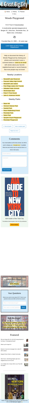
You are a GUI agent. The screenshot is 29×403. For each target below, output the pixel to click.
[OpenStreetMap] (19, 24)
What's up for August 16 (6, 344)
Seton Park (7, 115)
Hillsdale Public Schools (11, 88)
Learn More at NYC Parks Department (14, 46)
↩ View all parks (7, 126)
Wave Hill (7, 103)
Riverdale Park (8, 113)
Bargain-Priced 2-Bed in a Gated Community (10, 354)
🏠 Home (7, 11)
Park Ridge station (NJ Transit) (14, 86)
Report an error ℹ (14, 130)
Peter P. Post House (10, 93)
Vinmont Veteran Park (11, 106)
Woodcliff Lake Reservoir (12, 79)
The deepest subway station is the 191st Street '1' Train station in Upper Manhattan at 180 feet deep (14, 325)
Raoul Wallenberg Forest (12, 110)
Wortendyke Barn (9, 91)
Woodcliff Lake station (11, 84)
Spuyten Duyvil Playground (12, 117)
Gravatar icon (16, 145)
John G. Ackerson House (12, 95)
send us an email (20, 62)
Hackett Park (8, 108)
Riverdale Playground (11, 120)
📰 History (14, 11)
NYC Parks (14, 284)
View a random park (20, 126)
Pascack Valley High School (13, 81)
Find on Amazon (14, 224)
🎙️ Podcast (21, 11)
